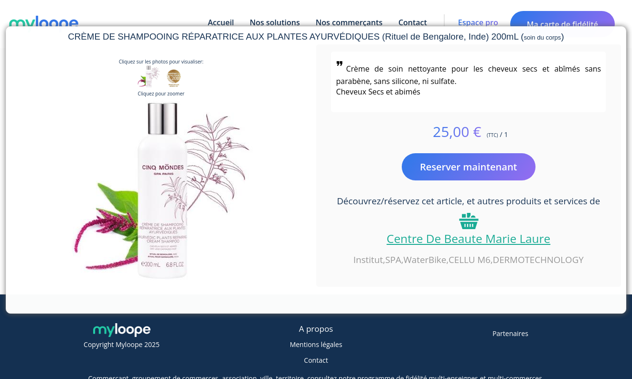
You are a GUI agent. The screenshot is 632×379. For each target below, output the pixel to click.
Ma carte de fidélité (562, 24)
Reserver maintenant (468, 166)
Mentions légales (316, 344)
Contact (316, 360)
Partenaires (510, 333)
